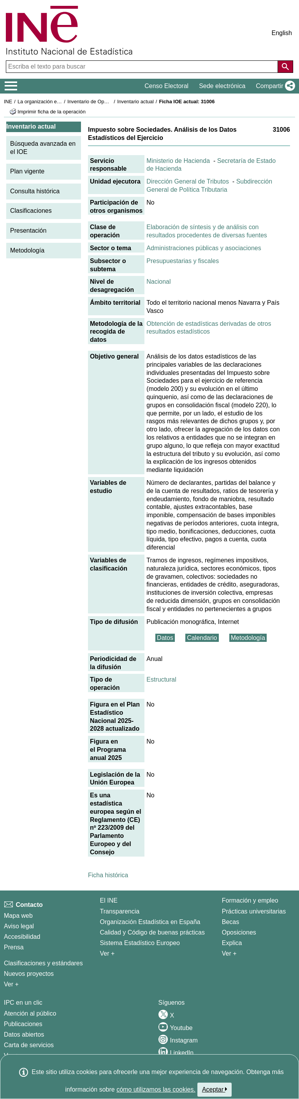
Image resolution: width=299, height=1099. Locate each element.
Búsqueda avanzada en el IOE (43, 147)
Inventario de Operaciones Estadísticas (110, 101)
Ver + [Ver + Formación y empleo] (229, 953)
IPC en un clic (23, 1002)
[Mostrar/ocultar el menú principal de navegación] (11, 86)
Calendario (202, 637)
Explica (232, 943)
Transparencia (120, 911)
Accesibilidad (22, 936)
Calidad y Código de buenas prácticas (152, 932)
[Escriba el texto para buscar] (143, 66)
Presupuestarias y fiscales (182, 261)
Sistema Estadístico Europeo (140, 943)
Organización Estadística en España (150, 922)
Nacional (158, 281)
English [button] (282, 33)
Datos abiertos (24, 1034)
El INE (109, 900)
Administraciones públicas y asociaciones (203, 248)
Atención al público (30, 1013)
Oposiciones (239, 932)
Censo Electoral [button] (166, 86)
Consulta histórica (35, 191)
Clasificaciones (31, 210)
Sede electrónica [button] (222, 86)
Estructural (161, 679)
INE (8, 101)
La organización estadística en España (60, 101)
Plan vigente (27, 171)
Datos (165, 637)
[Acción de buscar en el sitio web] (285, 66)
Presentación (28, 230)
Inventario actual (135, 101)
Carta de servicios (29, 1045)
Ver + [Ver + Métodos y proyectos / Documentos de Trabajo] (11, 984)
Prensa (14, 947)
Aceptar (214, 1089)
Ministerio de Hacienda (178, 160)
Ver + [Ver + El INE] (107, 953)
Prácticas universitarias (254, 911)
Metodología (27, 250)
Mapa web (18, 915)
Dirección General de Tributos (187, 181)
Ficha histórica (108, 875)
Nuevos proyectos (29, 973)
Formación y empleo (250, 900)
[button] (274, 86)
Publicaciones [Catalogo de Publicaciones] (23, 1024)
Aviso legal (19, 926)
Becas (230, 922)
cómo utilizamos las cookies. (155, 1089)
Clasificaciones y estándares (43, 963)
